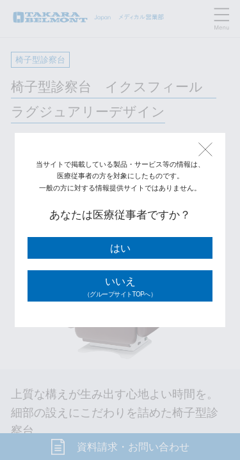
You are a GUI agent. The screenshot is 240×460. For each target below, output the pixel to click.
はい (120, 248)
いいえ (120, 287)
